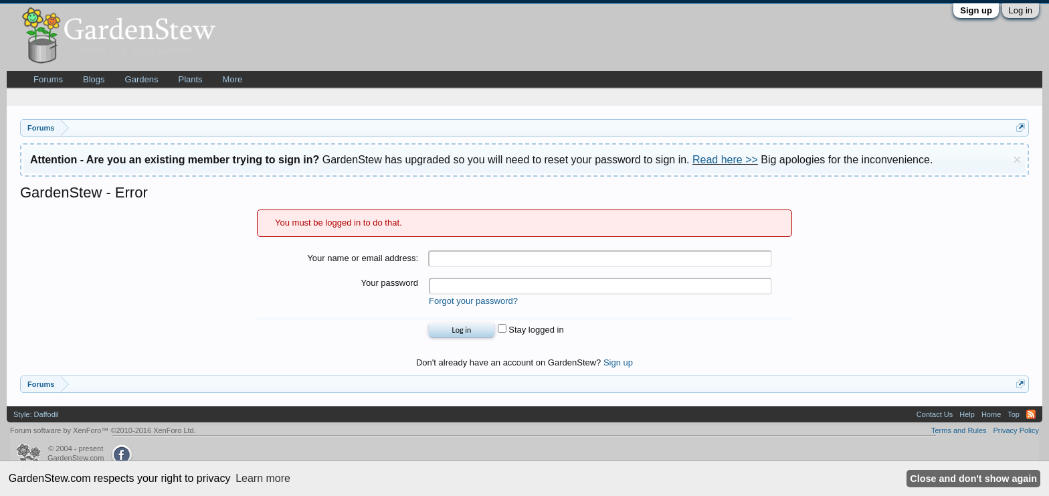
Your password (389, 283)
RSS (1031, 414)
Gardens (142, 79)
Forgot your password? (473, 301)
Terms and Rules (959, 430)
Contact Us (935, 414)
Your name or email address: (362, 258)
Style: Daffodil (36, 414)
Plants (190, 79)
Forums (48, 79)
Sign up (976, 10)
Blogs (94, 79)
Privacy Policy (1016, 430)
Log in (1020, 10)
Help (967, 414)
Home (991, 414)
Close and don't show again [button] (973, 478)
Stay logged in (531, 330)
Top (1014, 414)
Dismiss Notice (1017, 160)
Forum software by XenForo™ (103, 430)
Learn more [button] (262, 478)
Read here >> (725, 159)
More (233, 79)
